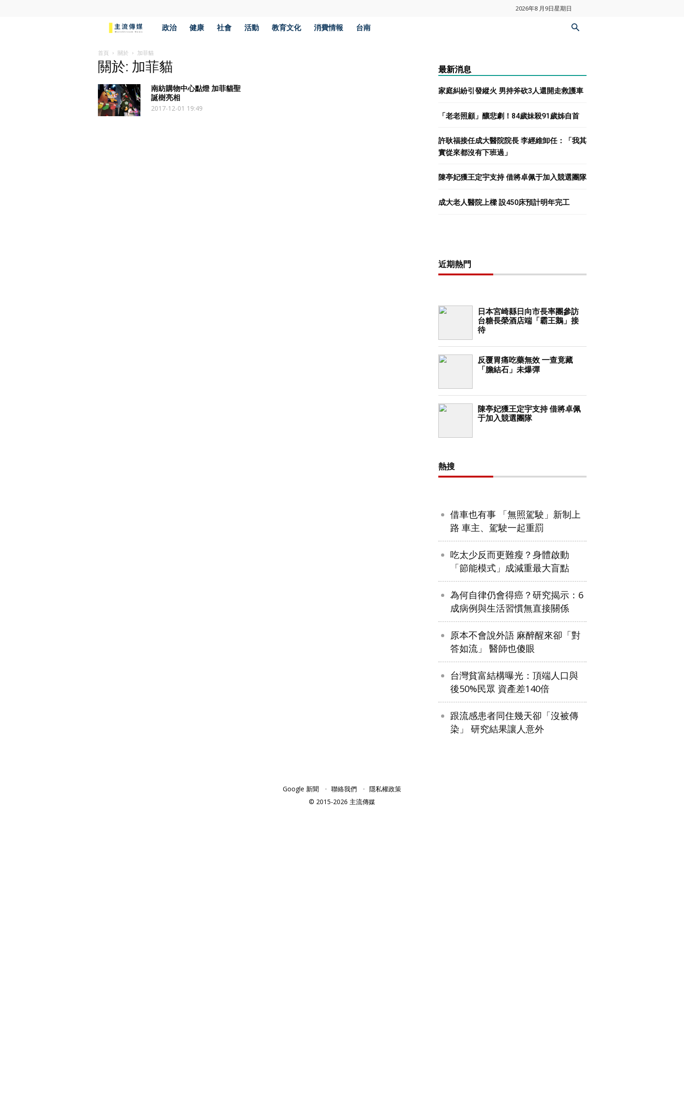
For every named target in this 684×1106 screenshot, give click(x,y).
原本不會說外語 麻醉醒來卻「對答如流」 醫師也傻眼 (515, 642)
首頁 (103, 53)
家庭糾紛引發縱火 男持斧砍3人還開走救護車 (510, 90)
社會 (224, 28)
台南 (363, 28)
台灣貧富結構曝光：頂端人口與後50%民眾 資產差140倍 (514, 682)
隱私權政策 (385, 788)
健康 (196, 28)
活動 (251, 28)
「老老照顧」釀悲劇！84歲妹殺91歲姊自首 (508, 116)
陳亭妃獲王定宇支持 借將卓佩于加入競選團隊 (512, 177)
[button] (576, 28)
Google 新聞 (301, 788)
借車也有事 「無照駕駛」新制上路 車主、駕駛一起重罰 (515, 521)
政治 (169, 28)
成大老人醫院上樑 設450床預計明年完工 (504, 202)
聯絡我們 (344, 788)
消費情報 (328, 28)
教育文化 (286, 28)
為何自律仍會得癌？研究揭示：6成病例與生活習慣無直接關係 (516, 601)
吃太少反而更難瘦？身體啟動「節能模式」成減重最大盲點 (509, 561)
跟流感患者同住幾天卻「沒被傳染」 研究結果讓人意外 (514, 722)
